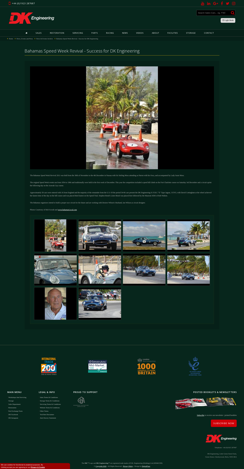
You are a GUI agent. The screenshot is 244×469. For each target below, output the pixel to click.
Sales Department (14, 402)
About (155, 33)
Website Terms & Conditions (50, 406)
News (125, 33)
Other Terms (44, 409)
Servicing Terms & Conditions (50, 402)
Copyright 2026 (101, 464)
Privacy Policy (128, 464)
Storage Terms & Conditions (49, 399)
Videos (139, 33)
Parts (95, 33)
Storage (190, 33)
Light (228, 20)
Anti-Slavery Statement (48, 416)
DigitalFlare (146, 464)
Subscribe (200, 413)
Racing (110, 33)
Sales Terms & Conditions (49, 395)
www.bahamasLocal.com (67, 210)
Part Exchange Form (15, 409)
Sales (39, 33)
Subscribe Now (223, 421)
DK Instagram (13, 416)
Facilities (172, 33)
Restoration (57, 33)
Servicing (78, 33)
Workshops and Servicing (17, 395)
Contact (209, 33)
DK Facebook (13, 412)
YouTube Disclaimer (47, 412)
